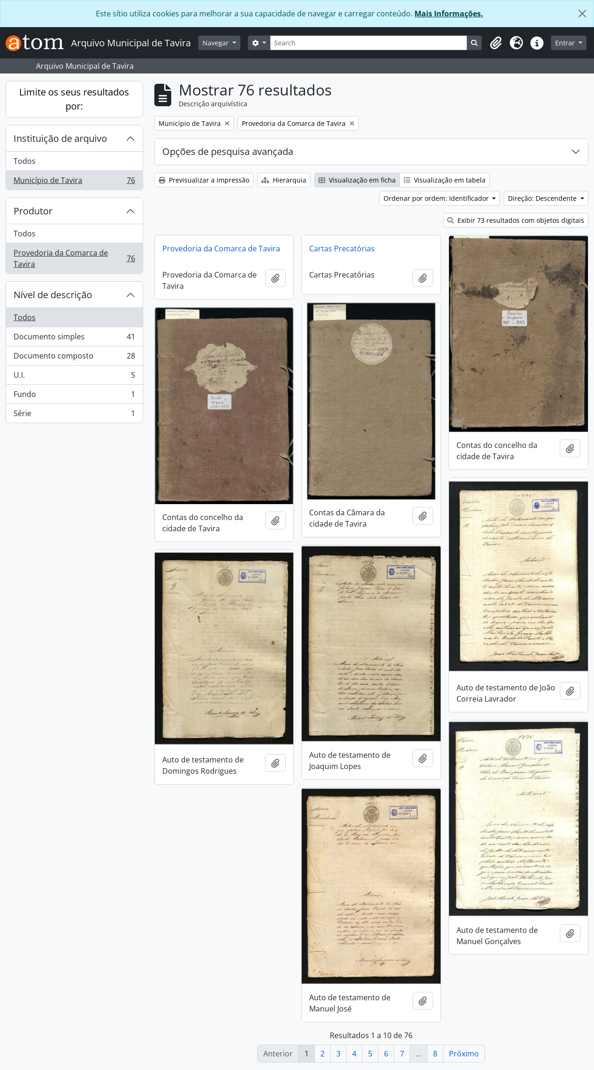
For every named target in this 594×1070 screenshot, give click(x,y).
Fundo (74, 396)
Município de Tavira (74, 182)
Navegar (217, 42)
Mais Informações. (448, 13)
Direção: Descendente (543, 198)
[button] (495, 43)
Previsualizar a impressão (204, 180)
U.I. (74, 377)
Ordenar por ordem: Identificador (437, 198)
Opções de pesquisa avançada (227, 151)
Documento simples (74, 338)
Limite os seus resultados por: (74, 99)
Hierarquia (283, 180)
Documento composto (74, 358)
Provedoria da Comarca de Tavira (74, 258)
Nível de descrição (53, 294)
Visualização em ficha (357, 180)
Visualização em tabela (444, 180)
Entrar (566, 42)
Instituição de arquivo (60, 138)
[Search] (368, 43)
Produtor (33, 211)
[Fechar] (582, 13)
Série (74, 415)
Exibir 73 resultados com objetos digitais (515, 220)
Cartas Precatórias (342, 248)
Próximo (464, 1053)
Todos (25, 161)
